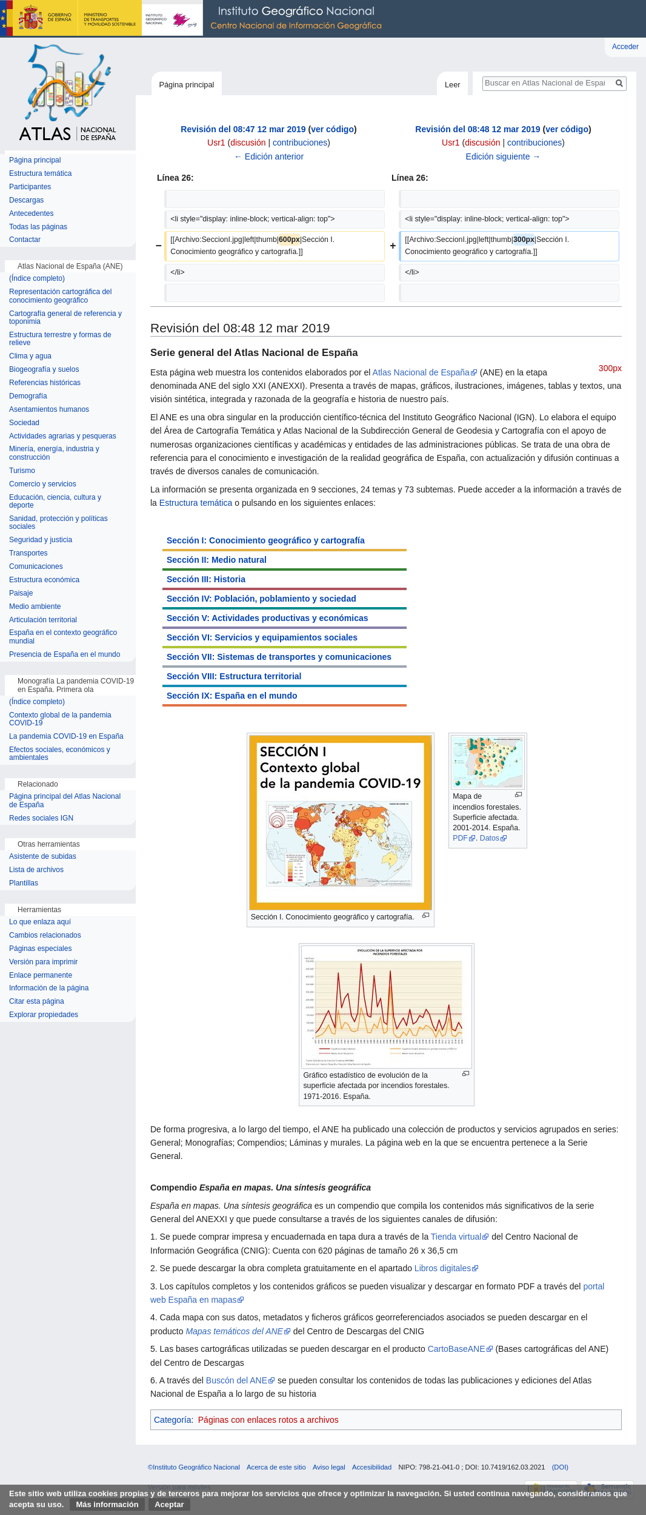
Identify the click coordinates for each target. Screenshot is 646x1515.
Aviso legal (329, 1467)
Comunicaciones (36, 567)
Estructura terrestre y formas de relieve (60, 339)
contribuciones (300, 142)
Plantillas (23, 883)
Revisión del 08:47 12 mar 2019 (243, 129)
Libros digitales (443, 1268)
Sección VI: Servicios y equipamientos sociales (262, 637)
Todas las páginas (38, 227)
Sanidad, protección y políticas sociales (58, 523)
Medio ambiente (35, 607)
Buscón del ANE (236, 1380)
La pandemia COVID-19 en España (66, 737)
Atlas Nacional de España (421, 372)
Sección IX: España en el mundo (232, 695)
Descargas (26, 200)
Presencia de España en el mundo (64, 655)
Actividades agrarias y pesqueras (62, 436)
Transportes (28, 553)
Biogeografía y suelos (44, 370)
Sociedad (24, 423)
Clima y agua (30, 356)
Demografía (28, 396)
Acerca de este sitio (276, 1467)
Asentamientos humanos (49, 410)
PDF (460, 838)
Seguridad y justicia (40, 540)
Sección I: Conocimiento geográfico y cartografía (266, 540)
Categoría (172, 1420)
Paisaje (21, 593)
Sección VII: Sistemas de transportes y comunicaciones (279, 657)
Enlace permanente (40, 975)
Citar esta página (36, 1002)
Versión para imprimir (43, 962)
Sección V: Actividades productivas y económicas (267, 618)
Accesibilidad (371, 1467)
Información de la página (48, 988)
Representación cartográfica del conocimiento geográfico (60, 296)
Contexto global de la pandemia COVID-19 (60, 719)
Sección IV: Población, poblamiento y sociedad (261, 598)
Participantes (30, 187)
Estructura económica (44, 580)
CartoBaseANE (456, 1349)
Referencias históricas (45, 383)
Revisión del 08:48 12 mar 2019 (477, 129)
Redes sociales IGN (41, 818)
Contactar (25, 240)
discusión (247, 142)
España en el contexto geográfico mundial (63, 637)
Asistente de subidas (42, 857)
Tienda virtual (456, 1236)
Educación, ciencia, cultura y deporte (55, 502)
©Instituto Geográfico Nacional (194, 1467)
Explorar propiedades (43, 1015)
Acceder (625, 46)
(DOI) (560, 1467)
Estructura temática (196, 503)
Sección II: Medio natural (217, 560)
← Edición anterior (269, 156)
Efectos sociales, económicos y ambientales (59, 754)
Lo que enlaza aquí (40, 922)
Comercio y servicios (42, 484)
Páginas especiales (40, 949)
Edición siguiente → (503, 156)
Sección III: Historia (206, 579)
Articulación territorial (43, 620)
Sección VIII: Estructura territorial (234, 676)
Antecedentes (31, 214)
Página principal (186, 84)
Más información (107, 1504)
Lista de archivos (36, 870)
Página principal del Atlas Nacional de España (65, 801)
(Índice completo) (37, 279)
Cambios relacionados (45, 935)
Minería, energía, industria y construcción (54, 453)
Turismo (22, 471)
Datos (489, 838)
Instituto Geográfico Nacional (194, 19)
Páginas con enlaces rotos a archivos (268, 1420)
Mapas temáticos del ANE (234, 1331)
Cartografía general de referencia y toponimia (65, 318)
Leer (453, 84)
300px (610, 368)
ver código (332, 129)
